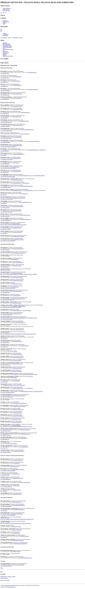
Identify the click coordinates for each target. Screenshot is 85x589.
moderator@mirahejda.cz (8, 385)
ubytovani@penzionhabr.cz (33, 149)
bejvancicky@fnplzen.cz (17, 460)
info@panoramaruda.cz (17, 310)
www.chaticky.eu (3, 537)
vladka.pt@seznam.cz (17, 265)
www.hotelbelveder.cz (4, 73)
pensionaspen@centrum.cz (18, 109)
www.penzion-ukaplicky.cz (5, 220)
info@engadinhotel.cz (17, 76)
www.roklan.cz (3, 203)
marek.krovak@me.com (17, 106)
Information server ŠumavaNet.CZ (12, 585)
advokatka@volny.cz (17, 419)
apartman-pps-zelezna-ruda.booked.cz (7, 288)
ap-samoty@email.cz (24, 345)
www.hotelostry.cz (4, 86)
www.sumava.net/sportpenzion (6, 211)
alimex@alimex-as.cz (17, 502)
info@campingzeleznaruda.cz (18, 509)
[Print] (4, 23)
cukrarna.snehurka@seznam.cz (39, 175)
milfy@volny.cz (16, 162)
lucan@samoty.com (24, 446)
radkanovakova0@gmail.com (18, 469)
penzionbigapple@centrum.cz (26, 175)
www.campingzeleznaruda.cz (6, 565)
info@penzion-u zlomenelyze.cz (18, 197)
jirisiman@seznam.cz (17, 526)
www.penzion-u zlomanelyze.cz (6, 199)
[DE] (1, 30)
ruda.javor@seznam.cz (17, 422)
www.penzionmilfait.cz (5, 163)
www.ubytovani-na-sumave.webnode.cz (8, 168)
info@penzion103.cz (17, 171)
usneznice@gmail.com (17, 232)
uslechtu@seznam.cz (17, 489)
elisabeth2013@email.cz (17, 145)
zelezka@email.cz (16, 485)
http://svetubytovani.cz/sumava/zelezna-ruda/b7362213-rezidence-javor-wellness (16, 426)
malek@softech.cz (16, 380)
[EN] (1, 31)
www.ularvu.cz (3, 194)
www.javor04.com (29, 388)
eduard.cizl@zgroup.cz (25, 133)
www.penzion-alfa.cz (4, 113)
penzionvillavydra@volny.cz (18, 239)
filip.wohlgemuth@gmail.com (19, 505)
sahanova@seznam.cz (17, 302)
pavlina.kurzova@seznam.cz (18, 540)
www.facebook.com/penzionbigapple (7, 176)
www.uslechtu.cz (3, 491)
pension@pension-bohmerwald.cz (27, 129)
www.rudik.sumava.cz (4, 439)
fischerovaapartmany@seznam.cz (27, 391)
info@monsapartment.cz (17, 412)
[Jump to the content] (7, 8)
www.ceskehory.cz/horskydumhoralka (7, 514)
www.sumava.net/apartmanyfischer (7, 392)
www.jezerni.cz (3, 155)
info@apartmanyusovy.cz (18, 363)
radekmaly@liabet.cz (17, 425)
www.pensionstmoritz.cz (28, 190)
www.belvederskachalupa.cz (6, 506)
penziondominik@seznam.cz (33, 141)
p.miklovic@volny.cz (17, 313)
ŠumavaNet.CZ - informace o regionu (7, 576)
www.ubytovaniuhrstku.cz (5, 479)
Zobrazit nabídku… (14, 351)
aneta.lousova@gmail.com (18, 409)
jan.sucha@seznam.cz (17, 360)
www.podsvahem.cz (25, 183)
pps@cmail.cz (15, 286)
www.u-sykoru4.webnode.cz (6, 486)
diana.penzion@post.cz (17, 137)
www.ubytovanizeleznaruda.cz (6, 314)
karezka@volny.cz (16, 533)
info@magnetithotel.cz (17, 93)
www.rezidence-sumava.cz (5, 430)
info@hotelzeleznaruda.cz (33, 89)
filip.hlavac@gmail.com (17, 388)
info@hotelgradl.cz (16, 80)
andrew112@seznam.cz (17, 529)
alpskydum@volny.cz (17, 116)
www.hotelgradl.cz (4, 82)
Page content (4, 62)
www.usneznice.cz (4, 233)
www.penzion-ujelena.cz (5, 216)
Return (1, 567)
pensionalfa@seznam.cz (25, 112)
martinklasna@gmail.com (18, 513)
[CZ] (1, 29)
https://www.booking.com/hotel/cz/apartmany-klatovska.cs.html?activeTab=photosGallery (18, 333)
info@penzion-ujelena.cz (25, 215)
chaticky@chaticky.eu (24, 536)
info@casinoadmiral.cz (17, 98)
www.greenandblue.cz (14, 259)
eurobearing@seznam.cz (17, 368)
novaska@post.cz (15, 374)
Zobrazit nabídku (13, 377)
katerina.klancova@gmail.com (19, 252)
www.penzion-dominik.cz (5, 142)
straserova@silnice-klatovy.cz (26, 557)
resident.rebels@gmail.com (17, 415)
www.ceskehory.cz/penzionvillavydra (7, 240)
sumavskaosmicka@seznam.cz (19, 298)
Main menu (4, 26)
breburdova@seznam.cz (17, 273)
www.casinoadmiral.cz (4, 99)
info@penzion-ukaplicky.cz (25, 219)
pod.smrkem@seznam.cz (18, 179)
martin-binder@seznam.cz (18, 277)
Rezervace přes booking (5, 269)
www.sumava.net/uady (4, 474)
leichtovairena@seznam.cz (18, 262)
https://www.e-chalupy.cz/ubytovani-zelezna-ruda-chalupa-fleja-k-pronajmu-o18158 (16, 519)
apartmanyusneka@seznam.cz (19, 451)
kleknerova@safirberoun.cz (18, 248)
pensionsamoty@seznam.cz (18, 206)
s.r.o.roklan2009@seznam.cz (26, 202)
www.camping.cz (3, 510)
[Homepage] (5, 20)
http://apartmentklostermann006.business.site (28, 374)
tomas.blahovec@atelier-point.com (20, 403)
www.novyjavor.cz (4, 338)
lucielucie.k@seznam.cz (17, 354)
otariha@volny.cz (16, 473)
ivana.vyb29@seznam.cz (25, 482)
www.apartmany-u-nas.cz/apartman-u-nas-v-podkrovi (10, 307)
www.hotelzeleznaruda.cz (5, 90)
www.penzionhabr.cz (4, 151)
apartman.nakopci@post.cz (17, 280)
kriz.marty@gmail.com (17, 371)
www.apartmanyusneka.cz (5, 452)
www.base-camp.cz (4, 381)
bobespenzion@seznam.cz (18, 125)
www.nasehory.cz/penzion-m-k (6, 159)
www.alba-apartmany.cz (5, 249)
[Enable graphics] (6, 9)
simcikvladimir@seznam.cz (31, 317)
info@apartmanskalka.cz (17, 291)
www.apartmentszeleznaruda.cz (6, 396)
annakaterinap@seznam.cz (18, 357)
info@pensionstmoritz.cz (18, 190)
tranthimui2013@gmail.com (18, 236)
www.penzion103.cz (4, 172)
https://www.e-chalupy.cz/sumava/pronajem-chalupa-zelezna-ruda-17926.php (15, 523)
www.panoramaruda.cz (26, 310)
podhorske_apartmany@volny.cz (19, 306)
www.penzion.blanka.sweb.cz (6, 122)
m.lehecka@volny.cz (17, 158)
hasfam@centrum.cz (17, 551)
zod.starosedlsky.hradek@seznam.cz (20, 543)
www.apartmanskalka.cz (5, 292)
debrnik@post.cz (16, 167)
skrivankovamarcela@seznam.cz (19, 406)
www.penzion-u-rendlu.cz (5, 229)
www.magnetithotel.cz (4, 94)
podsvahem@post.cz (17, 183)
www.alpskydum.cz (4, 117)
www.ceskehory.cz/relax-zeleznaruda (7, 470)
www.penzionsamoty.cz (5, 207)
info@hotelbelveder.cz (32, 72)
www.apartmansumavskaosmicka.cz (7, 299)
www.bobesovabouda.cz (5, 126)
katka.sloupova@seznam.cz (18, 329)
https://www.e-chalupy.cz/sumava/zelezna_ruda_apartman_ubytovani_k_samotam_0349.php (18, 274)
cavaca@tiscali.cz (16, 463)
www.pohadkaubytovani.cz (5, 187)
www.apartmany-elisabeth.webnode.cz (8, 146)
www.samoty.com (3, 447)
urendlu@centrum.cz (17, 227)
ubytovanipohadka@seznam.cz (26, 186)
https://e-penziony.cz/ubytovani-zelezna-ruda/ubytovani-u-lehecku (13, 224)
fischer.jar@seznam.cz (38, 391)
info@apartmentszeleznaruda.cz (19, 395)
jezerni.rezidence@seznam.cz (18, 154)
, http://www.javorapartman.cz (19, 385)
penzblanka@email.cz (24, 121)
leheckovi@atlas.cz (16, 223)
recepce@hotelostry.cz (17, 85)
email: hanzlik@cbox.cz (14, 466)
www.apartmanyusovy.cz (5, 364)
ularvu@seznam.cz (24, 193)
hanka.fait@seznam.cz (17, 210)
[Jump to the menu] (6, 10)
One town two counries (5, 580)
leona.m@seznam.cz (17, 295)
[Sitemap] (4, 22)
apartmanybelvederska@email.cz (19, 317)
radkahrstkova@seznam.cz (18, 478)
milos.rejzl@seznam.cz (17, 283)
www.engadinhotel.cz (4, 77)
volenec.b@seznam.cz (17, 494)
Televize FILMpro (4, 578)
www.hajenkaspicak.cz (4, 266)
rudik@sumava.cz (24, 438)
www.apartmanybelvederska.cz (6, 319)
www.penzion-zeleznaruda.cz (6, 138)
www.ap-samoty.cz (4, 346)
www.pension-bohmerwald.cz (6, 130)
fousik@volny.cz (42, 149)
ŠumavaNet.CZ (12, 586)
